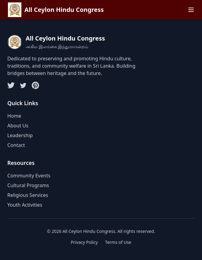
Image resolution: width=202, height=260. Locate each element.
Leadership (20, 135)
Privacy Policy (84, 242)
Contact (16, 145)
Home (14, 115)
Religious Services (27, 195)
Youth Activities (24, 204)
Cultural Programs (28, 185)
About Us (17, 125)
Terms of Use (118, 242)
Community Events (28, 175)
